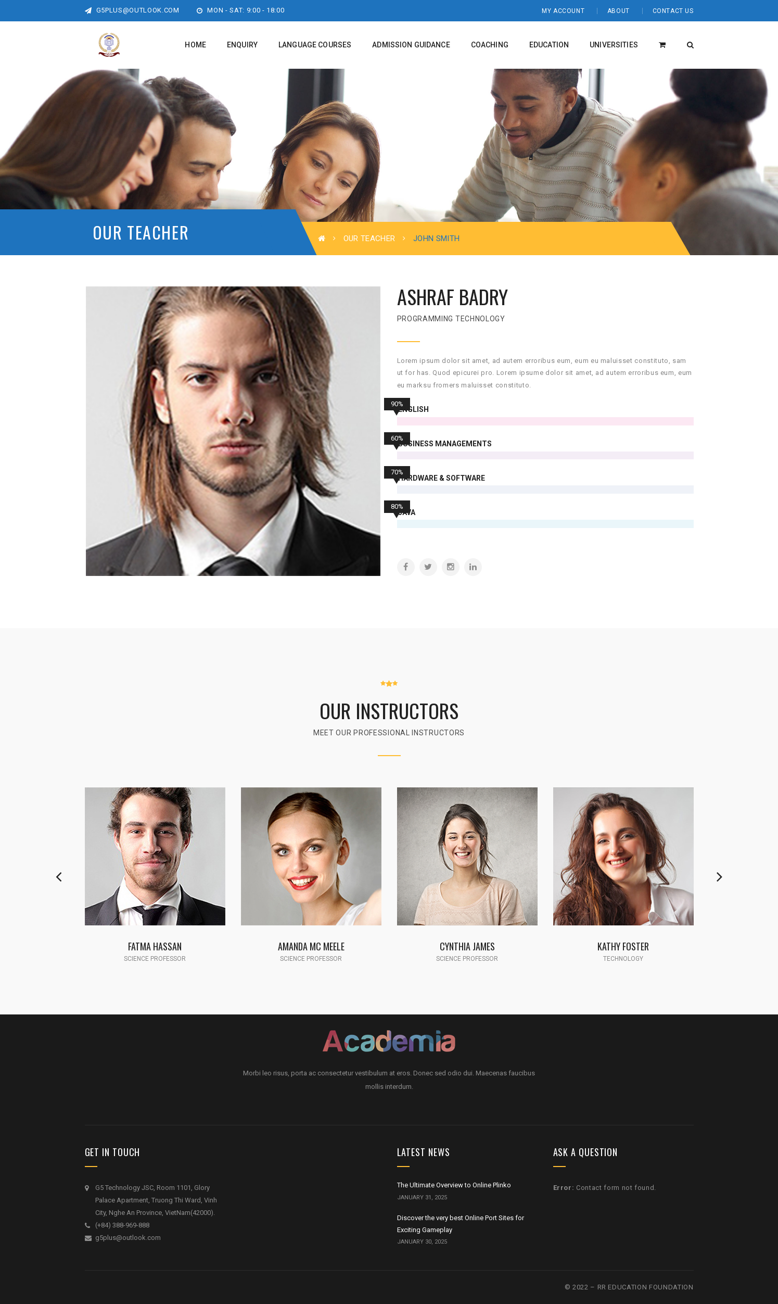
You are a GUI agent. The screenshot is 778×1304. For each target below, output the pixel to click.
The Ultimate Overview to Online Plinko (454, 1185)
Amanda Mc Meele (311, 945)
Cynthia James (467, 945)
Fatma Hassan (155, 945)
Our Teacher (369, 238)
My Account (563, 11)
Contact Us (673, 11)
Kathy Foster (623, 945)
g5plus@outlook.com (132, 10)
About (618, 11)
